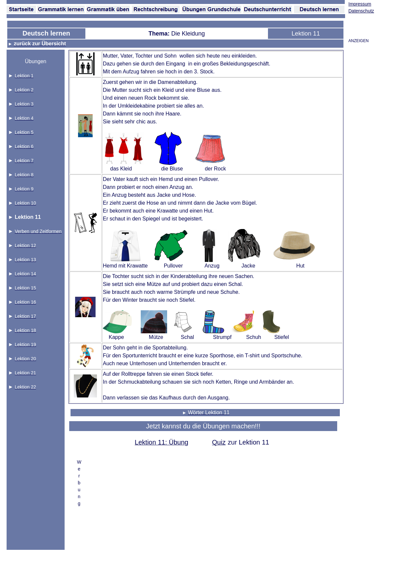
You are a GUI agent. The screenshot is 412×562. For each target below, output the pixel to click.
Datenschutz (361, 10)
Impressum (359, 4)
